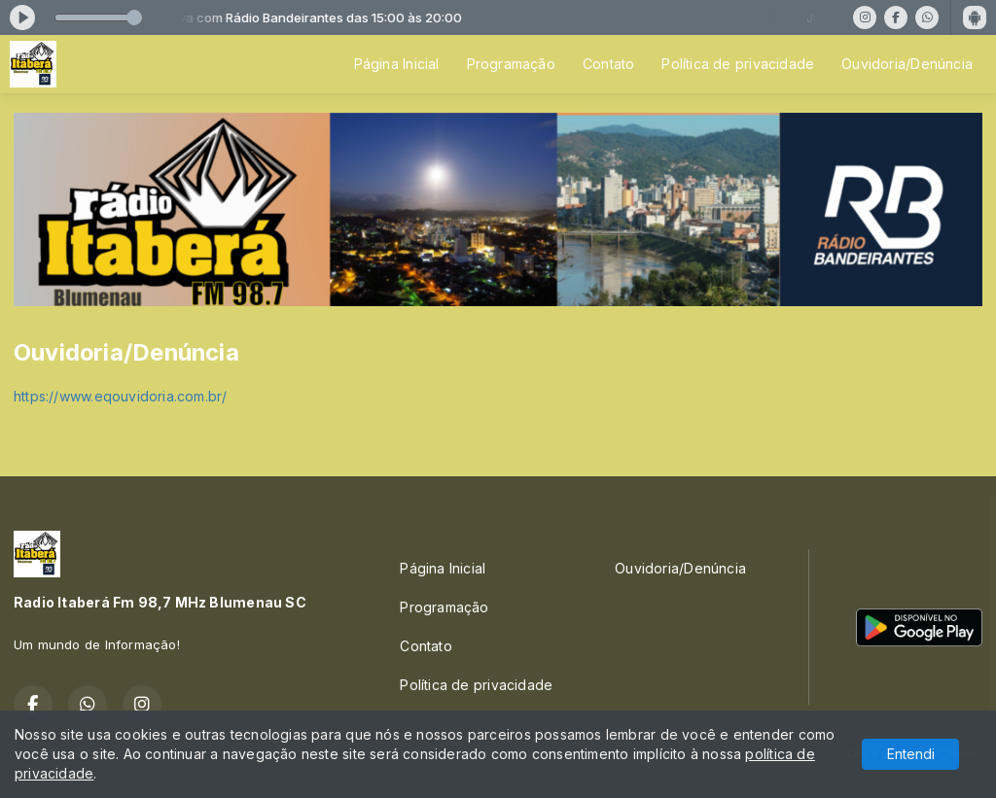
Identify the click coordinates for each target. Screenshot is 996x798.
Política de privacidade (737, 63)
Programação (511, 63)
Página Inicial (397, 63)
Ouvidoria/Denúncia (907, 63)
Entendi (911, 754)
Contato (608, 63)
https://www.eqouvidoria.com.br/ (121, 396)
